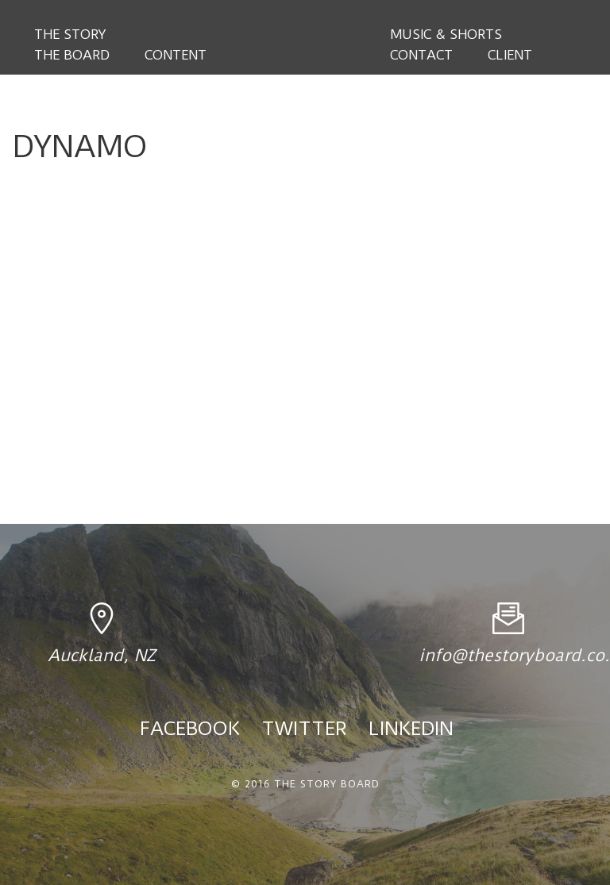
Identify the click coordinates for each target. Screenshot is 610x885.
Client (510, 55)
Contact (421, 55)
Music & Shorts (446, 34)
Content (176, 55)
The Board (72, 55)
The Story (70, 34)
